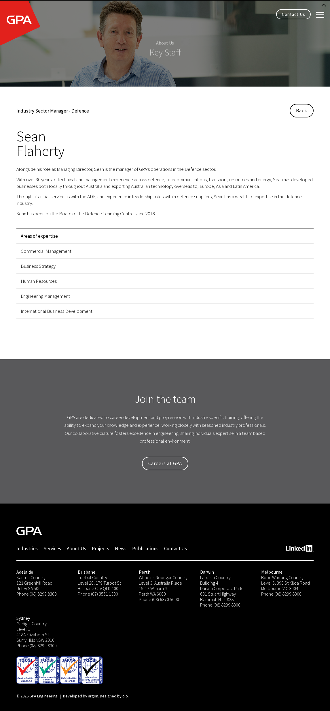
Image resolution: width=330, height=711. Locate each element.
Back (301, 110)
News (120, 548)
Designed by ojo (114, 696)
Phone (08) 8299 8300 (36, 594)
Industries (27, 548)
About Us (76, 548)
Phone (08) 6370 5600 (159, 599)
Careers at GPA (165, 463)
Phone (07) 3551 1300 (98, 594)
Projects (100, 548)
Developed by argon (80, 696)
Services (52, 548)
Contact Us (293, 14)
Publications (145, 548)
